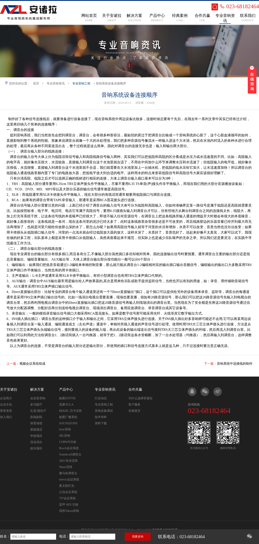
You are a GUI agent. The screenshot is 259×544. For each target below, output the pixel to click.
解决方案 (37, 389)
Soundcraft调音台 (70, 454)
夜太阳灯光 (66, 485)
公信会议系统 (68, 492)
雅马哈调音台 (68, 473)
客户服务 (134, 404)
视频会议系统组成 (32, 363)
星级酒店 (36, 429)
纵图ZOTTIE (67, 398)
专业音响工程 (81, 83)
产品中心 (66, 389)
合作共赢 (135, 389)
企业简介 (6, 398)
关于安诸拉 (8, 389)
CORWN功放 (67, 442)
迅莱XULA (66, 404)
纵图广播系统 (68, 417)
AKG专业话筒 (68, 460)
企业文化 (6, 404)
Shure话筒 (65, 467)
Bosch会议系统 (69, 448)
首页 (36, 83)
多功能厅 (36, 404)
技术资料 (101, 417)
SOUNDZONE (68, 423)
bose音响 (65, 429)
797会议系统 (67, 498)
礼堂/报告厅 (38, 410)
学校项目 (36, 435)
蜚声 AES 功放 (68, 504)
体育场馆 (36, 423)
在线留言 (134, 410)
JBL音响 (64, 435)
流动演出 (36, 442)
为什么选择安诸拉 (140, 398)
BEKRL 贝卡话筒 (70, 410)
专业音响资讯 (56, 83)
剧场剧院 (36, 417)
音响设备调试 (104, 410)
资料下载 (101, 423)
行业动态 (101, 398)
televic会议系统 (69, 479)
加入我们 (6, 417)
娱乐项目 (36, 448)
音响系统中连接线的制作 (235, 363)
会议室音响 (37, 398)
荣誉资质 (6, 410)
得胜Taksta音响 (69, 510)
